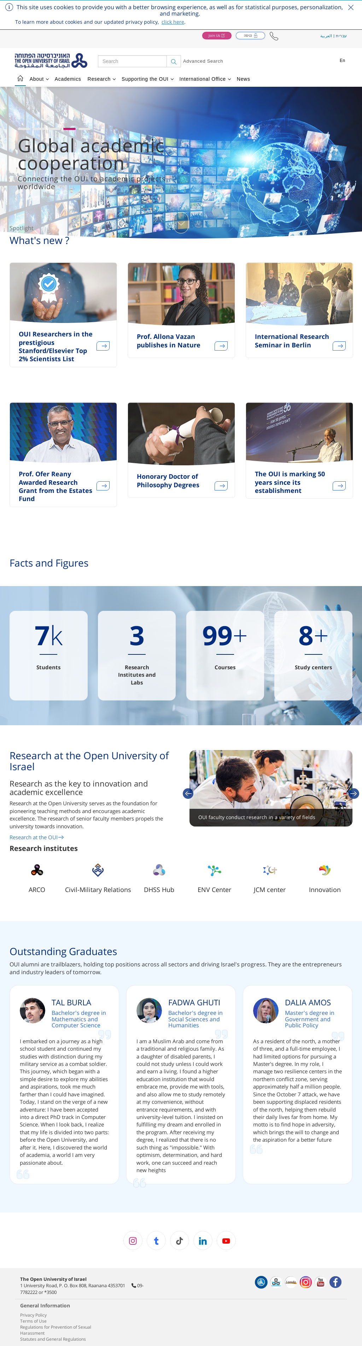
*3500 (50, 1292)
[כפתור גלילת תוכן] (181, 222)
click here (173, 21)
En (342, 60)
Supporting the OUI (148, 79)
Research (102, 79)
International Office (205, 79)
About (39, 79)
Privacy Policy (33, 1315)
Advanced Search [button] (203, 61)
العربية (326, 36)
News (243, 79)
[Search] (174, 61)
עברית (341, 36)
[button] (274, 36)
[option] (63, 319)
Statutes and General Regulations (53, 1339)
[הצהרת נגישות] (261, 1282)
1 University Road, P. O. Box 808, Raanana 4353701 (72, 1285)
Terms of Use (33, 1321)
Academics (68, 79)
